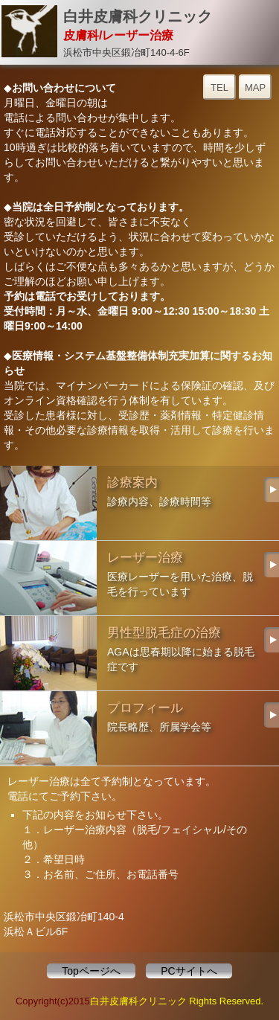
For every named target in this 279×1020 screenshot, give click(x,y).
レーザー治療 (139, 578)
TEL (219, 87)
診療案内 (139, 503)
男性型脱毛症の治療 (139, 653)
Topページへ (91, 971)
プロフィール (139, 728)
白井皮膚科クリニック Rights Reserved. (176, 1001)
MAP (255, 87)
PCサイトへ (189, 971)
